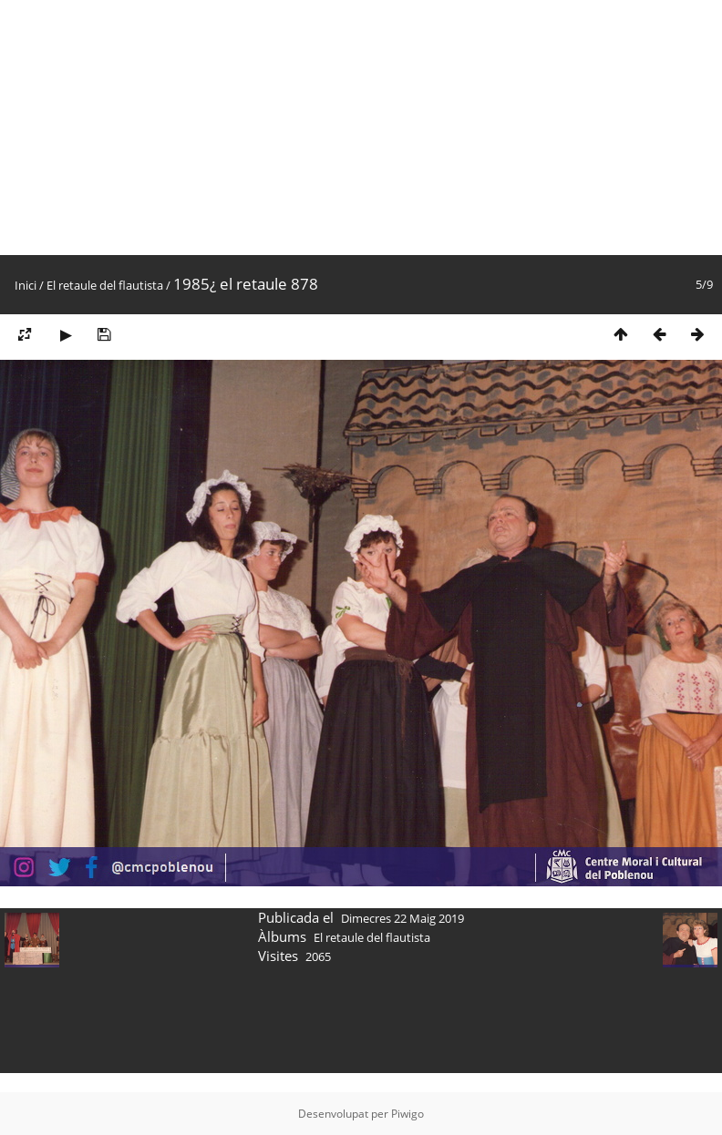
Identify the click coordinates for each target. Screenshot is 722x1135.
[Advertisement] (239, 127)
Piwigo (407, 1113)
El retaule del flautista (104, 285)
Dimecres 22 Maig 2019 (402, 918)
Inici (25, 285)
